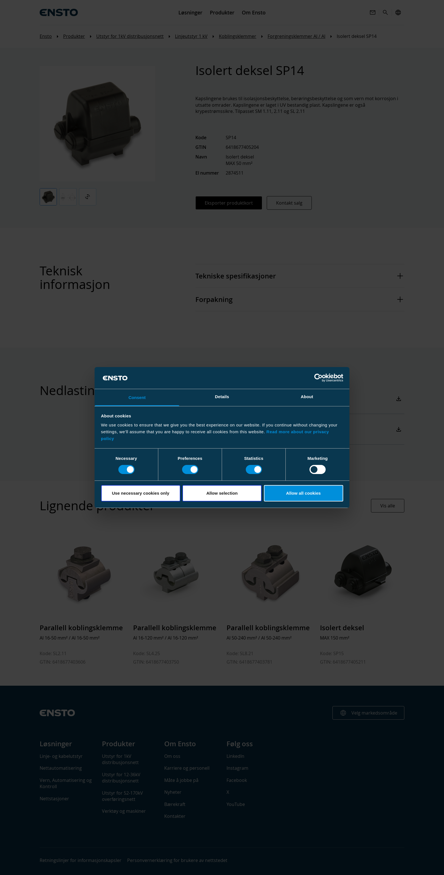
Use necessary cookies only (140, 493)
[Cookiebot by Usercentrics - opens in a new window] (318, 378)
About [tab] (307, 396)
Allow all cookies (303, 493)
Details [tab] (222, 396)
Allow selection (222, 493)
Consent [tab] (137, 397)
